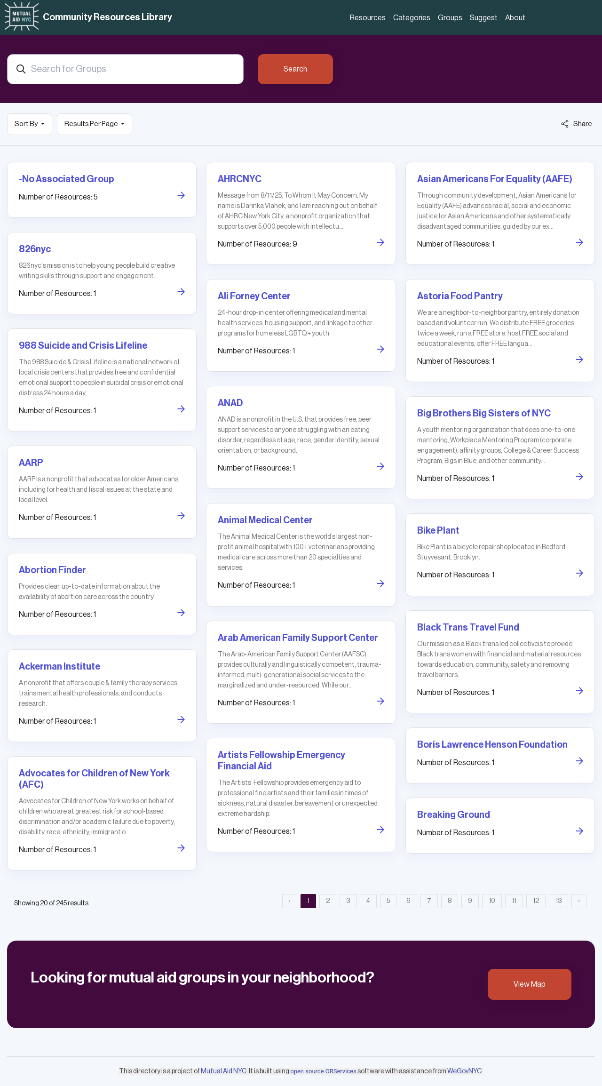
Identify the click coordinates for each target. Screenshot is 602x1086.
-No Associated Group (66, 179)
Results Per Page (91, 124)
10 (492, 901)
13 (558, 901)
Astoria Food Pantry (460, 296)
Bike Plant (438, 530)
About (515, 18)
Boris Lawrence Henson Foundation (492, 745)
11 (514, 901)
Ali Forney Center (254, 296)
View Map (530, 984)
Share (576, 124)
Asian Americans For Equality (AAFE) (494, 179)
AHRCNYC (239, 179)
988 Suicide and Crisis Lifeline (83, 346)
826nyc (35, 249)
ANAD (230, 403)
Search (295, 69)
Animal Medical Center (265, 520)
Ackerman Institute (59, 666)
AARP (31, 463)
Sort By (27, 124)
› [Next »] (579, 901)
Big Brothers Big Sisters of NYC (484, 413)
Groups (450, 18)
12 (536, 901)
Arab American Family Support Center (298, 638)
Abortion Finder (52, 570)
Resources (368, 18)
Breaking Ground (453, 815)
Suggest (484, 18)
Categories (411, 18)
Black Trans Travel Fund (468, 627)
